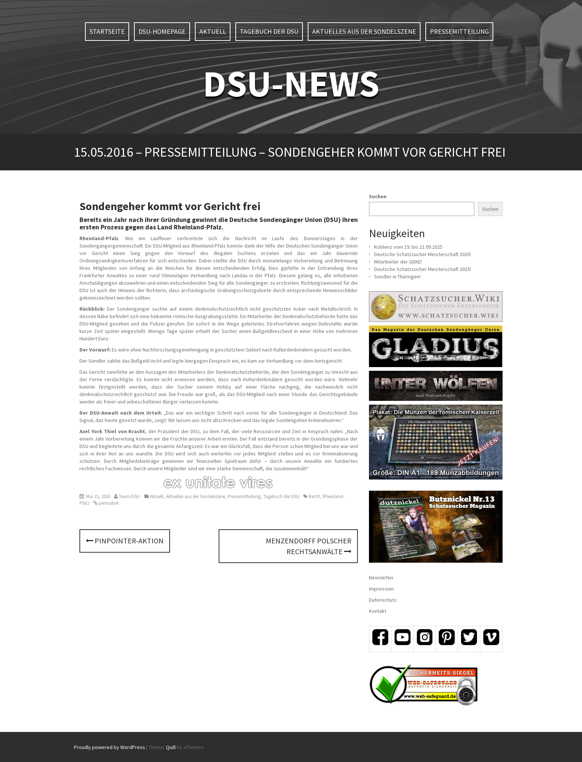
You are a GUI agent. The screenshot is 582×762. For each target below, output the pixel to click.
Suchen (377, 196)
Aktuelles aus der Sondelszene (364, 31)
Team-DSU (129, 496)
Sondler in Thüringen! (397, 276)
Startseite (107, 31)
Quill (171, 747)
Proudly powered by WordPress (109, 747)
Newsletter (381, 577)
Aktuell (212, 31)
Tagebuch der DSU (269, 31)
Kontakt (377, 611)
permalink (108, 503)
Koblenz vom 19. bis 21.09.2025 (408, 246)
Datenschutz (383, 599)
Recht (314, 496)
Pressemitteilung (459, 31)
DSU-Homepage (162, 31)
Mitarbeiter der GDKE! (398, 261)
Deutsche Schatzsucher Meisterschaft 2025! (422, 254)
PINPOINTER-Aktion (125, 540)
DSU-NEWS (291, 83)
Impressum (381, 588)
